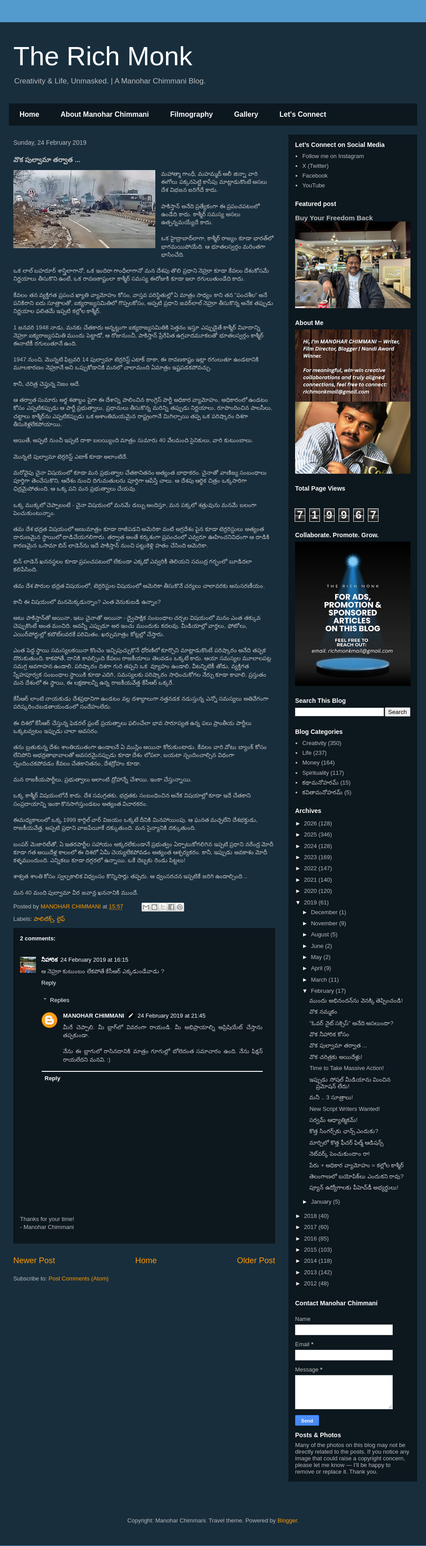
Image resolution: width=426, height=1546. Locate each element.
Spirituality (315, 772)
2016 (311, 1238)
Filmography (191, 114)
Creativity (314, 743)
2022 (311, 868)
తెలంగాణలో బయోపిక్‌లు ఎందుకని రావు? (356, 1176)
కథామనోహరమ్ (320, 782)
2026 (311, 823)
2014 (311, 1260)
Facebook (314, 175)
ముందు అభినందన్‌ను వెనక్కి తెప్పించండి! (355, 1000)
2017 (311, 1227)
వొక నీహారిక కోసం (329, 1034)
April (317, 968)
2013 (311, 1272)
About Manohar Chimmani (104, 114)
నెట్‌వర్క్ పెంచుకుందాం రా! (339, 1153)
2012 (311, 1283)
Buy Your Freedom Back (334, 218)
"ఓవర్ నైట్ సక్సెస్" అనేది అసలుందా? (351, 1023)
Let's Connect (303, 114)
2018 (311, 1216)
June (318, 946)
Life (307, 752)
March (320, 979)
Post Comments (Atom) (79, 1278)
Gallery (246, 114)
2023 (311, 857)
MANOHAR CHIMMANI (93, 1015)
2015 (311, 1249)
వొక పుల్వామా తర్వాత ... (338, 1045)
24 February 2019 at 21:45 (171, 1015)
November (325, 923)
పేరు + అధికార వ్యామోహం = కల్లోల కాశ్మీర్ (356, 1165)
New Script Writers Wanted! (344, 1109)
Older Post (256, 1260)
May (317, 957)
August (321, 934)
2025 (311, 834)
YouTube (313, 185)
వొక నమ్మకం (323, 1011)
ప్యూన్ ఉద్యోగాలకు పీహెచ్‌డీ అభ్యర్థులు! (353, 1187)
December (325, 912)
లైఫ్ (61, 919)
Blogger (287, 1520)
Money (311, 762)
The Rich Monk (102, 56)
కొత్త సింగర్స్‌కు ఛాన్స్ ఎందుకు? (343, 1131)
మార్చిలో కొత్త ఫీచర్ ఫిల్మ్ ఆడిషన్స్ (346, 1142)
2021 (311, 879)
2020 (311, 891)
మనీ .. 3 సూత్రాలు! (331, 1097)
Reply (48, 982)
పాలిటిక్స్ (44, 919)
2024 (311, 846)
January (322, 1201)
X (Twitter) (315, 166)
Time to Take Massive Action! (346, 1068)
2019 (311, 902)
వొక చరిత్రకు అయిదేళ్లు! (335, 1057)
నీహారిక (49, 959)
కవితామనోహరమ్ (322, 792)
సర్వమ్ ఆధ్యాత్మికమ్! (333, 1120)
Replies (59, 999)
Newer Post (34, 1260)
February (323, 990)
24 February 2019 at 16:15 (94, 959)
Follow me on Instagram (333, 156)
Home (29, 114)
